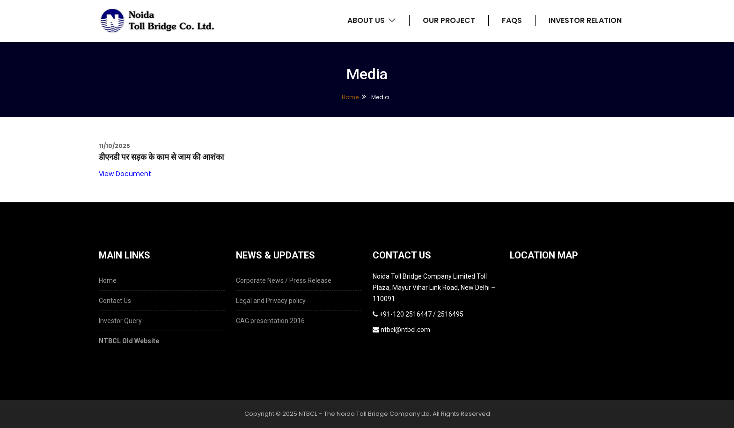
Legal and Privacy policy (271, 300)
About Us (371, 20)
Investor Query (120, 321)
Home (350, 97)
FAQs (512, 20)
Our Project (449, 20)
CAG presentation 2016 (270, 321)
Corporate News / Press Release (283, 280)
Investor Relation (585, 20)
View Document (125, 173)
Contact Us (115, 300)
